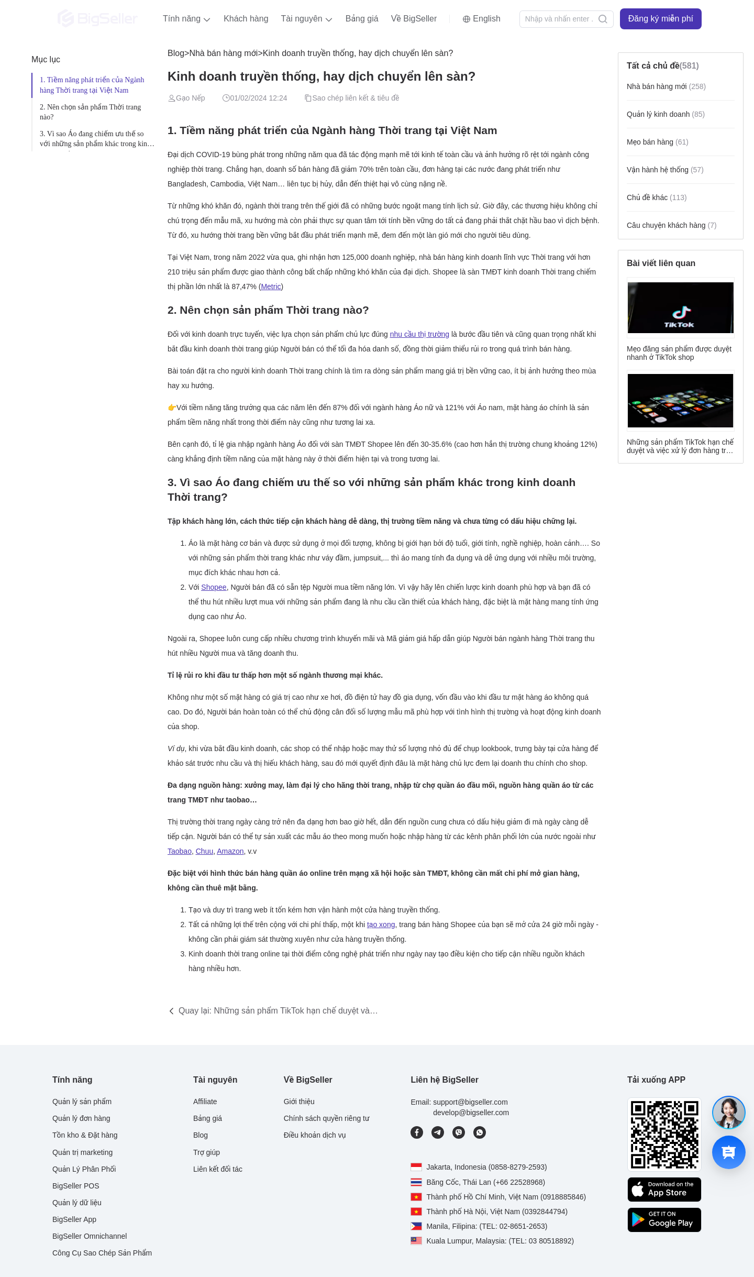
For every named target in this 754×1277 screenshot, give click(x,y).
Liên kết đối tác (217, 1169)
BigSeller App (74, 1219)
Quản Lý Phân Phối (84, 1169)
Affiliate (205, 1101)
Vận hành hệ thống (665, 170)
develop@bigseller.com (471, 1112)
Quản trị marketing (82, 1152)
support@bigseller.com (470, 1102)
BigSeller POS (75, 1186)
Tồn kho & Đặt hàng (85, 1135)
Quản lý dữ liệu (77, 1202)
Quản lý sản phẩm (82, 1101)
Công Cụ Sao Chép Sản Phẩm (102, 1253)
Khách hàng (246, 18)
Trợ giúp (206, 1152)
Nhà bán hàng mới (223, 53)
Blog (176, 53)
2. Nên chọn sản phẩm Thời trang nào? (90, 112)
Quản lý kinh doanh (666, 114)
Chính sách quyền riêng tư (327, 1118)
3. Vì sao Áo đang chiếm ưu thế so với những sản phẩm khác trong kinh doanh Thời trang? (95, 140)
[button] (187, 19)
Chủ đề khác (657, 197)
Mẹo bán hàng (658, 142)
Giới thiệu (299, 1101)
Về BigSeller (414, 18)
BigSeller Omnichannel (89, 1236)
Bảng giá (362, 18)
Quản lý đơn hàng (81, 1118)
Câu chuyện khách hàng (672, 225)
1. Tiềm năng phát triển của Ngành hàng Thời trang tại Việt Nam (92, 85)
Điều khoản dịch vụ (315, 1135)
